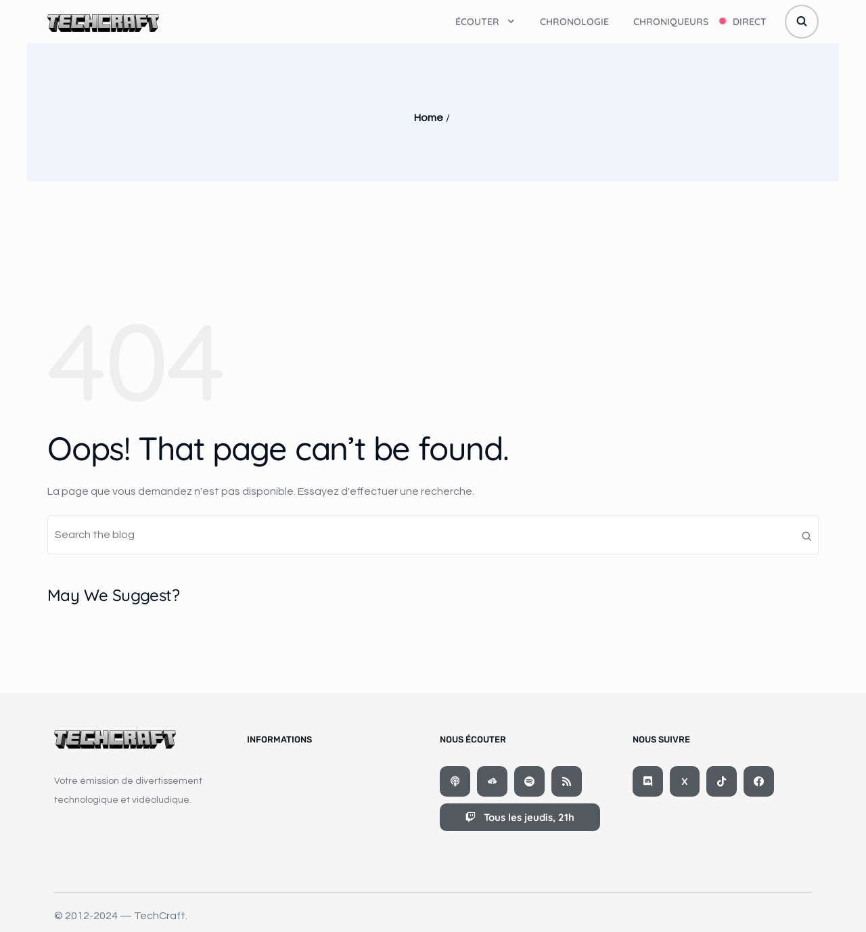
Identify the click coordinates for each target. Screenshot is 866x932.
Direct (750, 22)
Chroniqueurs (670, 22)
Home (428, 117)
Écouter (485, 22)
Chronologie (574, 22)
